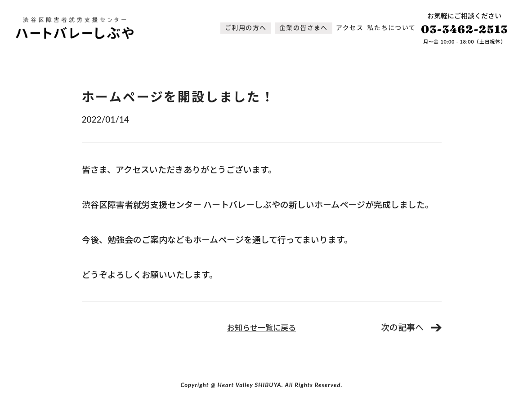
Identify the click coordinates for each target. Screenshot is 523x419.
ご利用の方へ (245, 27)
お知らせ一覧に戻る (261, 327)
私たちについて (391, 27)
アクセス (349, 27)
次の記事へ (402, 327)
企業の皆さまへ (303, 27)
